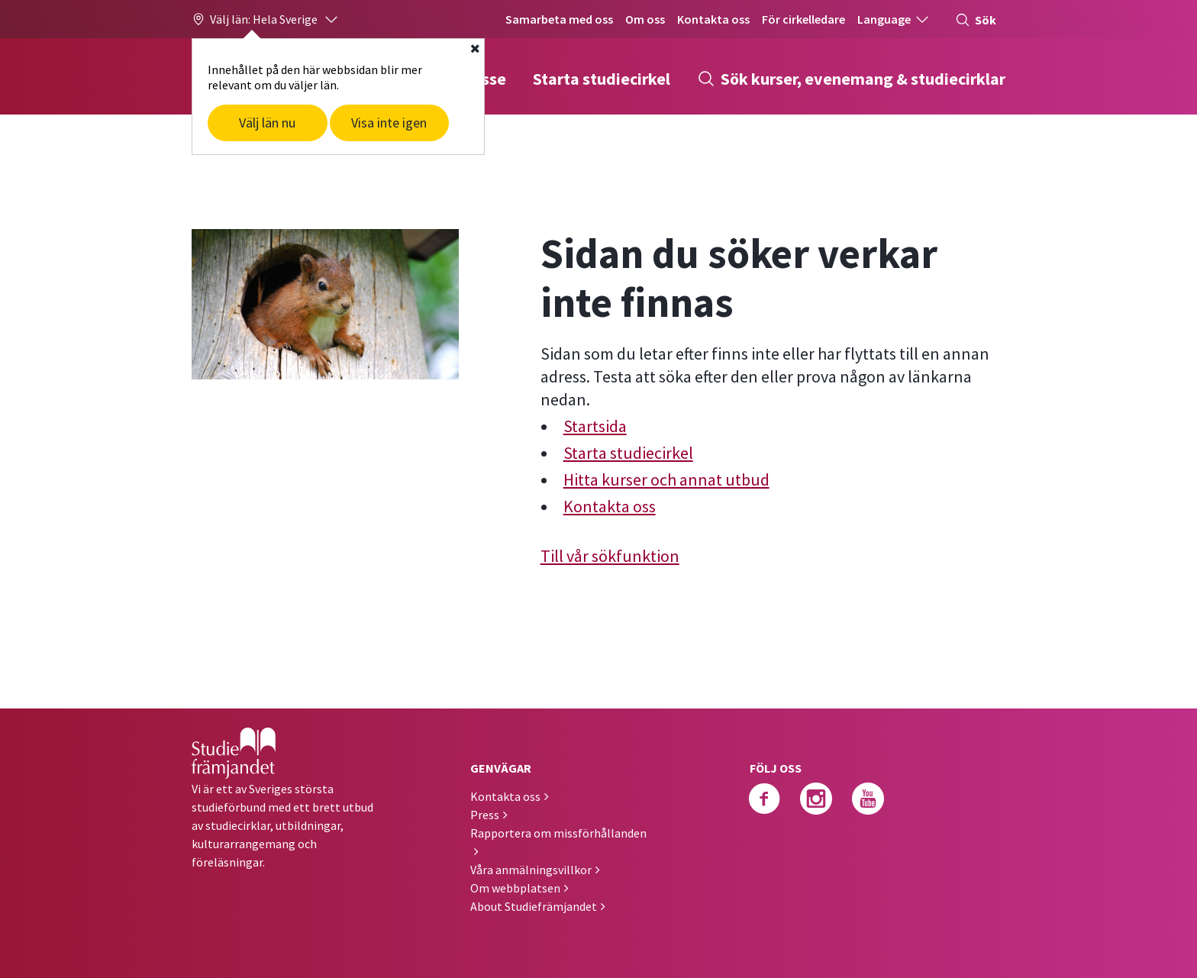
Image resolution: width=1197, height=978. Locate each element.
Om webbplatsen (515, 888)
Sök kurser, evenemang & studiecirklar (851, 78)
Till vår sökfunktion (609, 555)
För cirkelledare (803, 19)
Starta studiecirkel (601, 78)
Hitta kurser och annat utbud (666, 479)
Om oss (645, 19)
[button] (266, 19)
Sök (975, 19)
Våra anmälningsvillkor (531, 869)
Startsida (595, 426)
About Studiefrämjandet (533, 906)
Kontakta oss (713, 19)
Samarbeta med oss (559, 19)
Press (484, 814)
